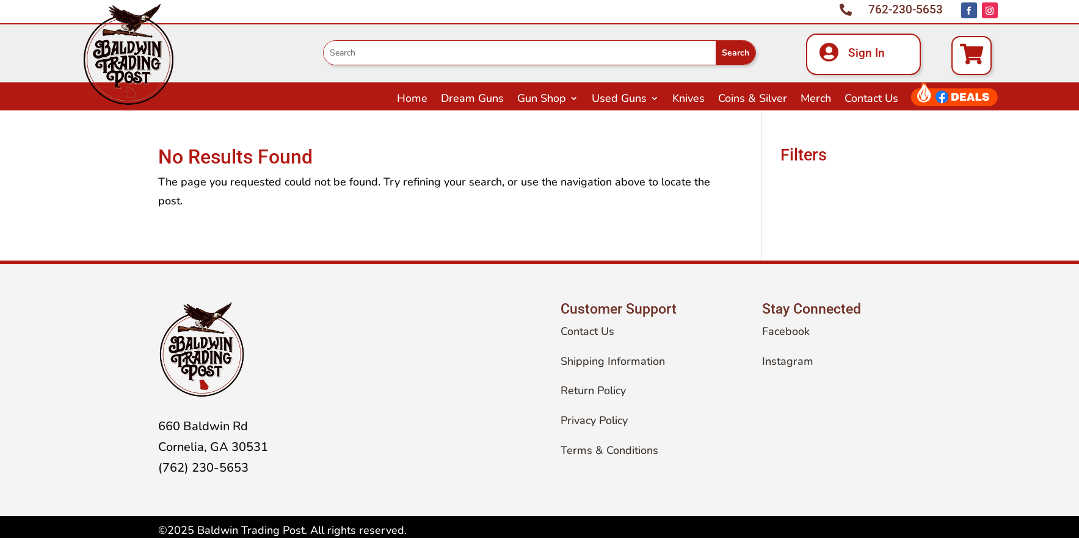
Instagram (787, 361)
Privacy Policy (594, 420)
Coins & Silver (752, 100)
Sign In (866, 53)
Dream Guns (472, 100)
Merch (816, 100)
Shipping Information (613, 361)
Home (412, 100)
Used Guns (619, 100)
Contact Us (871, 100)
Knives (688, 100)
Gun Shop (541, 100)
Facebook (786, 331)
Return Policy (593, 390)
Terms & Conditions (609, 450)
